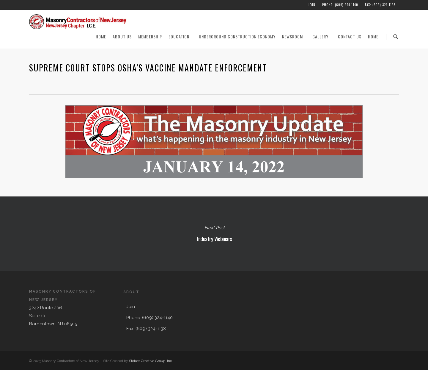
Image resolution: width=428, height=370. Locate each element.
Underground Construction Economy (237, 36)
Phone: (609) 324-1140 (340, 4)
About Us (122, 36)
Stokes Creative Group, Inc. (151, 361)
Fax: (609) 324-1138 (380, 4)
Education (182, 36)
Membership (150, 36)
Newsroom (295, 36)
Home (101, 36)
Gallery (323, 36)
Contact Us (349, 36)
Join (311, 4)
